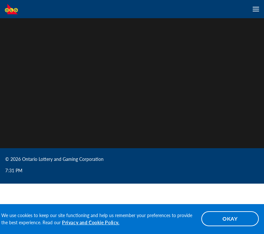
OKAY (230, 218)
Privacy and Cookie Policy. (90, 222)
